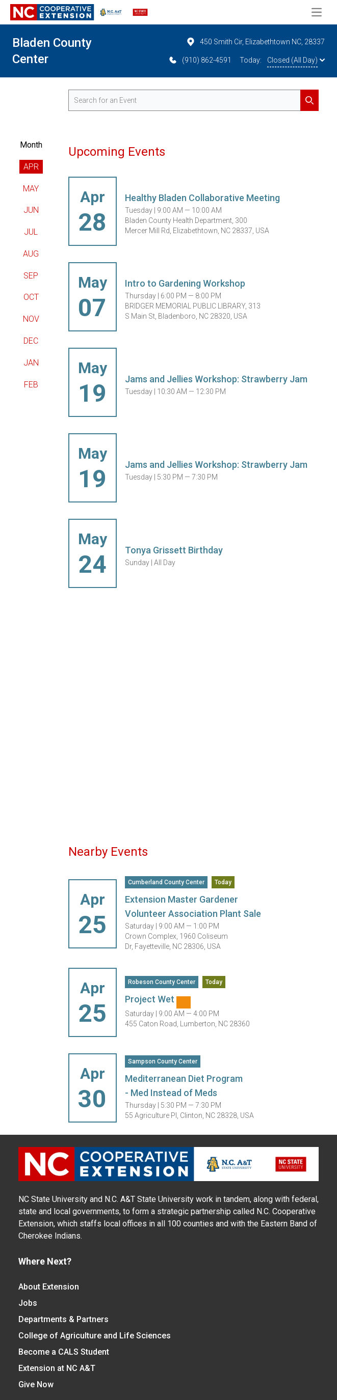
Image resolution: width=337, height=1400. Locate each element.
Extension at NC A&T (56, 1368)
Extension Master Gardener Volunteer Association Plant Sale (193, 906)
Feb (31, 384)
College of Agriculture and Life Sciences (94, 1335)
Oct (31, 297)
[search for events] (193, 100)
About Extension (48, 1287)
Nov (31, 319)
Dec (30, 341)
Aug (31, 254)
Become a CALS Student (63, 1352)
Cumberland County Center (166, 882)
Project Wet (158, 1001)
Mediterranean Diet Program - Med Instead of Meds (184, 1085)
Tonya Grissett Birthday (174, 550)
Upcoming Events (116, 152)
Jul (31, 232)
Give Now (36, 1384)
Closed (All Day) (296, 60)
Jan (31, 363)
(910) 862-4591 (199, 60)
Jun (31, 210)
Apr (31, 167)
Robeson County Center (161, 982)
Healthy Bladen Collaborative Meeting (202, 197)
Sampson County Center (162, 1061)
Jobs (27, 1303)
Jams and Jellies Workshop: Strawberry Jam (216, 379)
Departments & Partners (63, 1319)
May (31, 188)
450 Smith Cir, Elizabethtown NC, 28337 (255, 42)
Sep (30, 276)
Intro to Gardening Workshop (185, 283)
